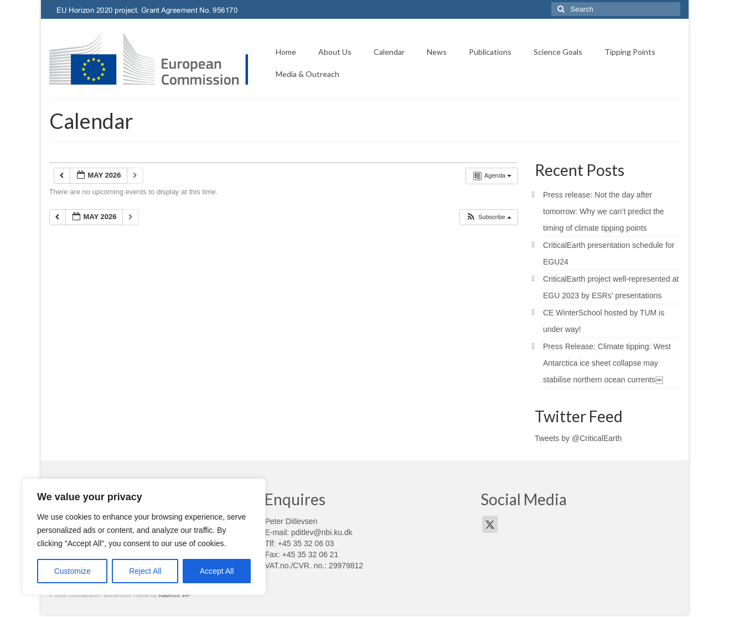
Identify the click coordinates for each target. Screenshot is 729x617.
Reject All (145, 571)
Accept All (217, 571)
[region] (144, 537)
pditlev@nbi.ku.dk (322, 532)
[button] (488, 217)
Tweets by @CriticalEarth (578, 438)
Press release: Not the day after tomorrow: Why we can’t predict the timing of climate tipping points (603, 211)
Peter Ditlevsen (291, 521)
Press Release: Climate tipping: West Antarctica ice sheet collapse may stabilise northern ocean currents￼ (607, 363)
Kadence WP (174, 595)
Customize (72, 571)
